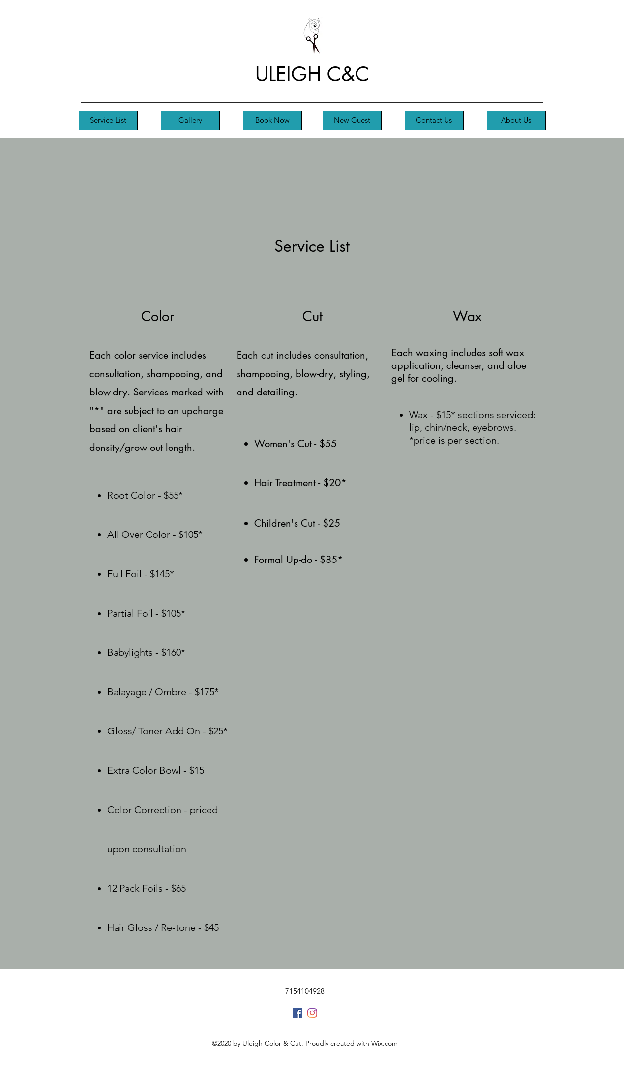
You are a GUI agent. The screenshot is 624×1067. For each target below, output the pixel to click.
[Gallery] (190, 120)
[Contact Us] (434, 120)
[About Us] (516, 120)
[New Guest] (352, 120)
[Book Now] (272, 120)
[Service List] (108, 120)
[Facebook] (297, 1013)
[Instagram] (312, 1013)
